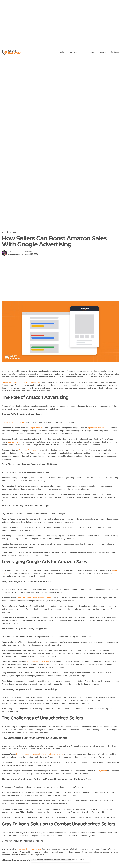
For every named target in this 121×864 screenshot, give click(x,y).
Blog (3, 232)
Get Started (114, 52)
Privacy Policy (78, 859)
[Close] (87, 859)
